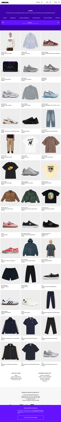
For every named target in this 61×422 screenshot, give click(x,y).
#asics (5, 18)
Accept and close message (30, 417)
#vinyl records (48, 18)
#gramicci (13, 18)
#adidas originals (24, 18)
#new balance (36, 18)
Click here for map (16, 379)
